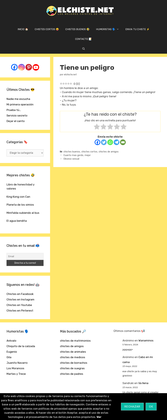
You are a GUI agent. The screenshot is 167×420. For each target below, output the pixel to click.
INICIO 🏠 (23, 29)
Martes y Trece (16, 373)
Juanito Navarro (17, 362)
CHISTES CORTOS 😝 (47, 29)
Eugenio (12, 351)
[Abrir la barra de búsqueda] (83, 49)
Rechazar (132, 406)
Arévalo (11, 340)
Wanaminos (145, 340)
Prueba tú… (14, 110)
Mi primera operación (20, 104)
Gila (9, 357)
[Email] (123, 142)
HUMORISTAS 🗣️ (109, 29)
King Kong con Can (18, 196)
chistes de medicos (72, 357)
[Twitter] (104, 142)
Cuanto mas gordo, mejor (77, 155)
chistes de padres (71, 373)
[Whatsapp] (110, 142)
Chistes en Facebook (20, 294)
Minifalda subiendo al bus (23, 212)
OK (151, 406)
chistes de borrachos (73, 362)
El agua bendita (17, 220)
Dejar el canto (16, 121)
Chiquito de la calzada (21, 346)
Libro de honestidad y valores (20, 186)
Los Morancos (15, 368)
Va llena (143, 383)
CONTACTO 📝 (83, 39)
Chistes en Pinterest (20, 310)
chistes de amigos (109, 151)
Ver (99, 417)
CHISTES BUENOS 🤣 (77, 29)
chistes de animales (73, 351)
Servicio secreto (17, 115)
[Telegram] (116, 142)
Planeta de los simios (20, 204)
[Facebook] (97, 142)
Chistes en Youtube (19, 305)
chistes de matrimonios (75, 340)
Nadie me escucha (18, 99)
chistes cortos (89, 151)
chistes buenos (71, 151)
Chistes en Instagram (20, 299)
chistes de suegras (72, 368)
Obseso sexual (71, 158)
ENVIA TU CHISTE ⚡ (137, 29)
